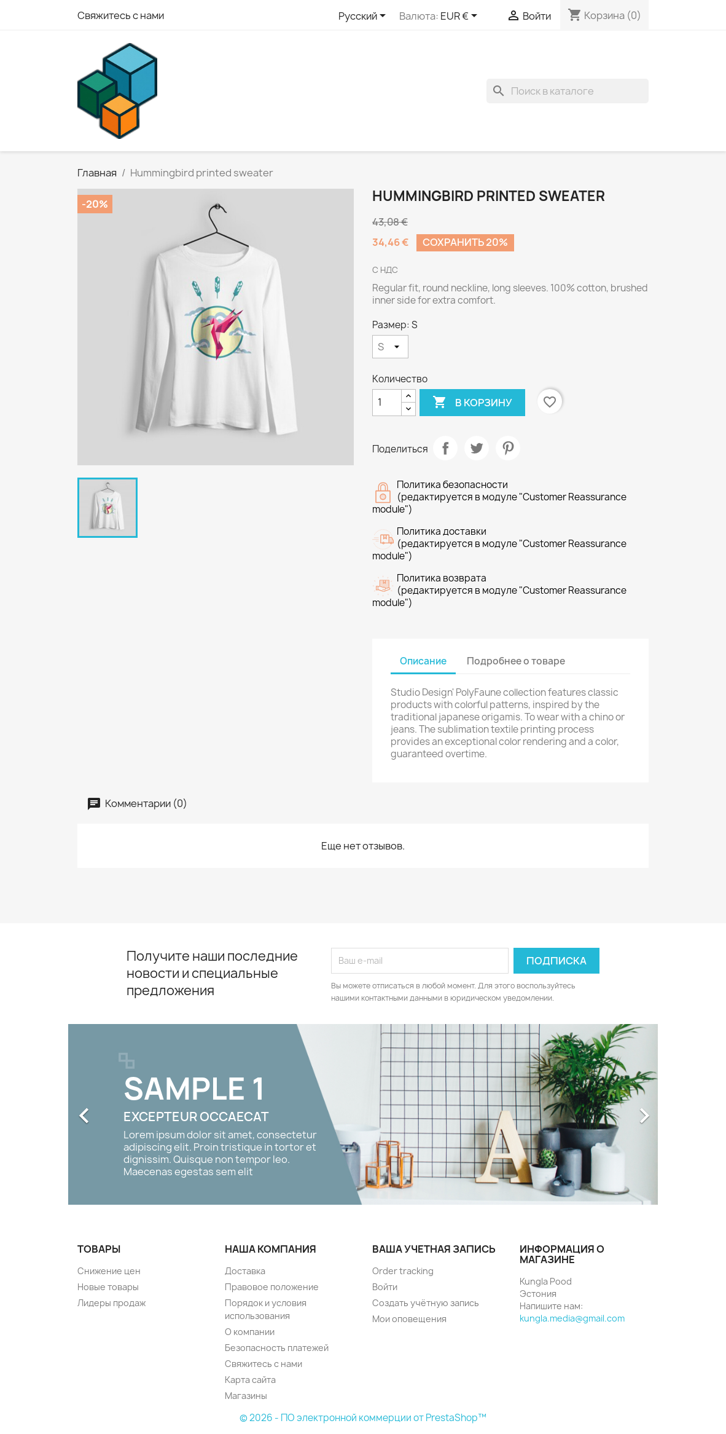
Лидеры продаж (111, 1303)
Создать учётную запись (425, 1303)
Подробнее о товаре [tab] (516, 661)
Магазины (246, 1395)
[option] (363, 1114)
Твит (476, 448)
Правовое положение (272, 1287)
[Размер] (390, 346)
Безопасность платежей (277, 1347)
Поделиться (445, 448)
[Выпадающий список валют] (461, 16)
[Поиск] (567, 91)
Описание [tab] (423, 661)
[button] (112, 1109)
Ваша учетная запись (434, 1249)
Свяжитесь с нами (120, 15)
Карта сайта (250, 1379)
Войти (384, 1287)
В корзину (472, 403)
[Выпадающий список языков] (364, 16)
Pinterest (508, 448)
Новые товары (108, 1287)
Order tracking (403, 1271)
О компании (250, 1331)
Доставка (245, 1271)
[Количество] (387, 402)
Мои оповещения (409, 1319)
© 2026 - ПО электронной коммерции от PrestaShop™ (363, 1417)
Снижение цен (109, 1271)
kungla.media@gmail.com (572, 1318)
